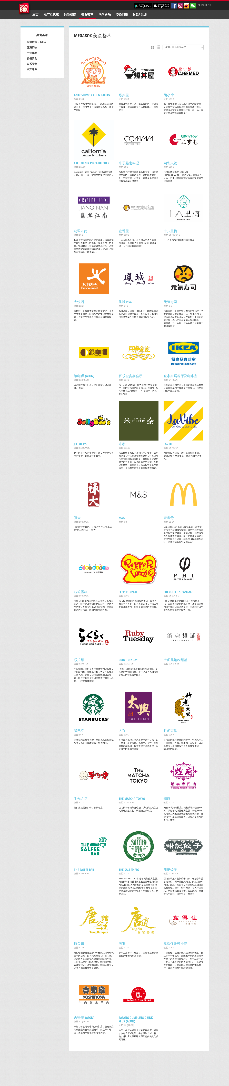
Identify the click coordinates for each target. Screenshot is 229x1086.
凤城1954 (125, 302)
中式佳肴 (32, 53)
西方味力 (32, 69)
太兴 (122, 730)
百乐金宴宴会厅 (130, 376)
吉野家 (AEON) (84, 1017)
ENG (208, 5)
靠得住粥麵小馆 (175, 943)
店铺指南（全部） (37, 42)
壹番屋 (124, 231)
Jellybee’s (80, 444)
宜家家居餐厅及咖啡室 (180, 376)
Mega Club (140, 14)
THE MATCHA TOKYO (132, 798)
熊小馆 (169, 95)
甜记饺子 (170, 869)
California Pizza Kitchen (91, 163)
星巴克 (79, 730)
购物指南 (70, 14)
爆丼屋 (124, 95)
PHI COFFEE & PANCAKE (178, 592)
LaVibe (168, 444)
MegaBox (24, 9)
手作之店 (80, 798)
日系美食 (32, 63)
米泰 (122, 444)
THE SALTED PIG (129, 869)
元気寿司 (170, 302)
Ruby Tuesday (128, 659)
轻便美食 (32, 58)
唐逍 (122, 943)
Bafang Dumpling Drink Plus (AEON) (136, 1019)
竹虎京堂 (170, 730)
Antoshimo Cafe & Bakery (92, 95)
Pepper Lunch (128, 592)
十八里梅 (170, 231)
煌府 (167, 798)
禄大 (77, 517)
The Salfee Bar (84, 869)
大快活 (79, 302)
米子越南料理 (129, 163)
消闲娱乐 (104, 14)
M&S (122, 517)
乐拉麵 (79, 659)
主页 (35, 14)
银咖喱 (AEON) (84, 376)
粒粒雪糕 (80, 592)
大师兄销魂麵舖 (175, 659)
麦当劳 (169, 517)
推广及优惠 (51, 14)
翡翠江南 (80, 231)
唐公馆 (79, 943)
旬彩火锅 (170, 163)
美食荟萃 (87, 14)
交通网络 (122, 14)
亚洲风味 (32, 47)
